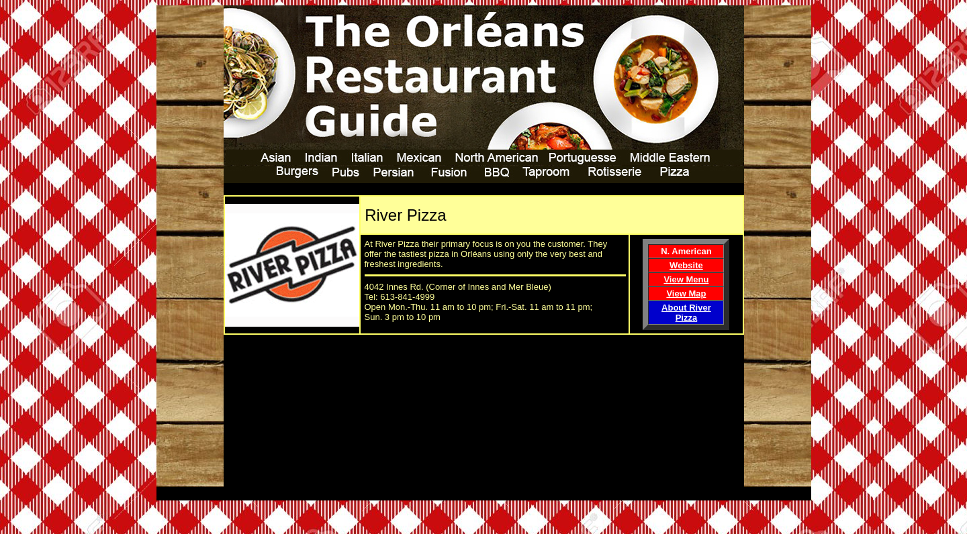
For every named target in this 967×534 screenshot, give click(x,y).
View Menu (685, 279)
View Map (686, 293)
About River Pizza (686, 313)
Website (686, 265)
